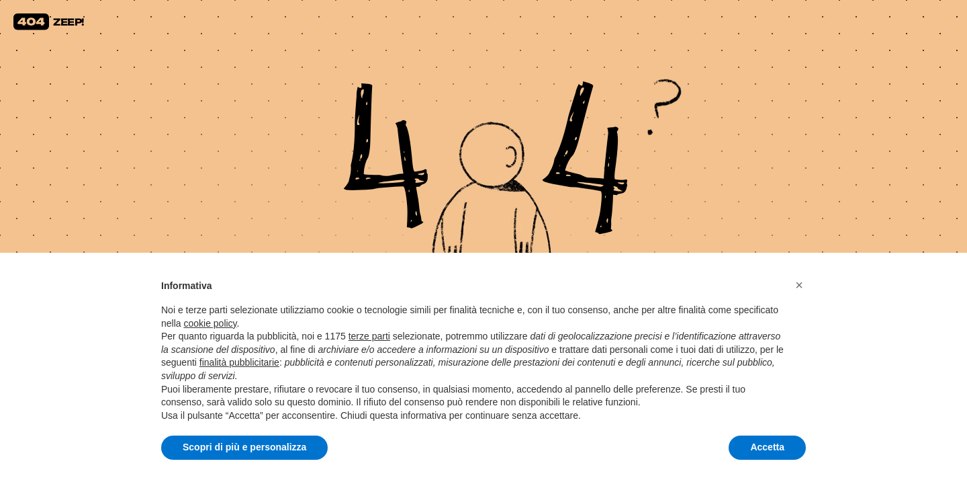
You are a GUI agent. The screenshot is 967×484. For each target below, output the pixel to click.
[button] (799, 285)
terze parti (369, 336)
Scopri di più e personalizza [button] (244, 447)
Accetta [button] (767, 447)
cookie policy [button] (209, 323)
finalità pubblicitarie (239, 362)
